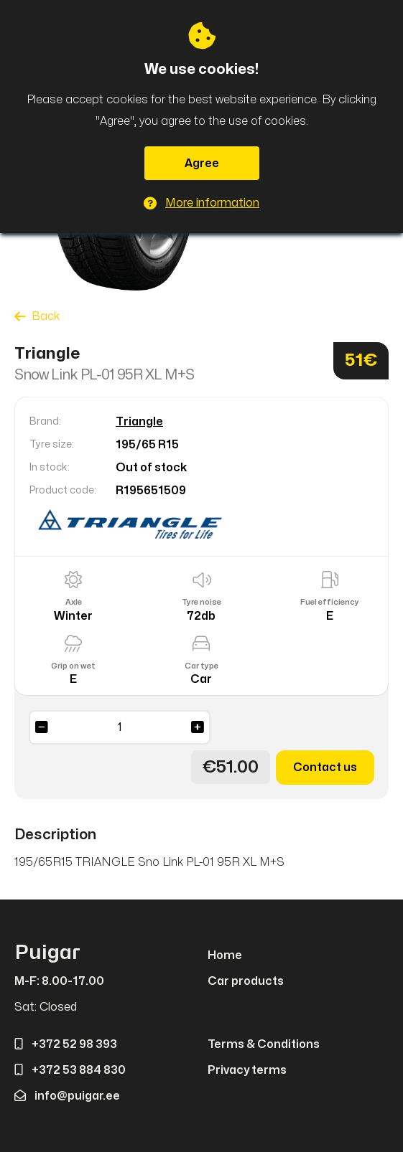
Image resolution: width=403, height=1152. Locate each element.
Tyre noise (201, 602)
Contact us (325, 767)
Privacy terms (247, 1070)
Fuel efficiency (329, 602)
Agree (202, 163)
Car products (246, 981)
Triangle (139, 422)
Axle (73, 602)
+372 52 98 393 (65, 1044)
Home (225, 955)
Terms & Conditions (264, 1044)
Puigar (47, 953)
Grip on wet (73, 666)
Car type (201, 666)
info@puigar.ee (67, 1096)
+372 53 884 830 (70, 1070)
